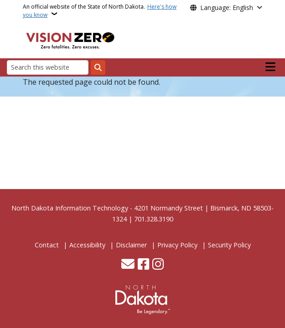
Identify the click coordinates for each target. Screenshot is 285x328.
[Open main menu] (270, 67)
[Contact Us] (128, 265)
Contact (47, 245)
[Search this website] (47, 67)
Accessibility (87, 245)
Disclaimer (131, 245)
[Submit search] (98, 67)
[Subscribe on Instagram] (158, 265)
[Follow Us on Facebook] (143, 265)
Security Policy (229, 245)
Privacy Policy (177, 245)
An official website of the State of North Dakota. (99, 11)
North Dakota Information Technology (69, 208)
